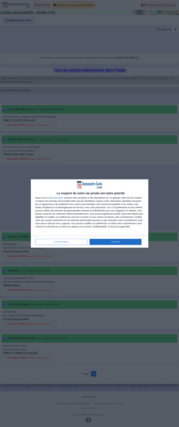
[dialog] (89, 213)
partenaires (58, 198)
